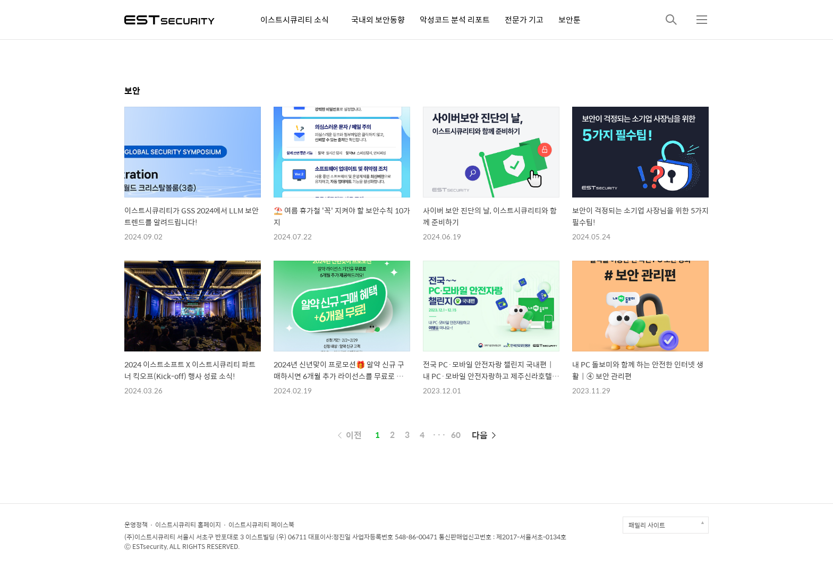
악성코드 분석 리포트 (455, 19)
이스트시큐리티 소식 (294, 19)
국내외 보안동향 (378, 19)
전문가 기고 (524, 19)
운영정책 (136, 524)
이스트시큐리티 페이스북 (261, 524)
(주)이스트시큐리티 (149, 537)
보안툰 (569, 19)
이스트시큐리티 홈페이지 (188, 524)
